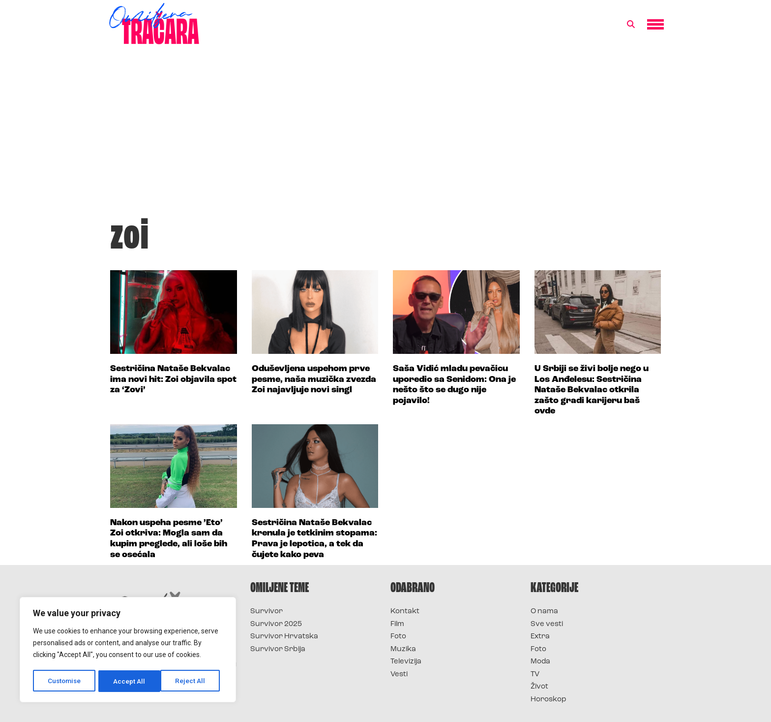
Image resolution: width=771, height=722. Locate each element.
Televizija (405, 661)
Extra (540, 636)
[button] (631, 24)
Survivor (266, 611)
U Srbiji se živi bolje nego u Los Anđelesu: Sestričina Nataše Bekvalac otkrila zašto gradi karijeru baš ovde (591, 390)
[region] (128, 650)
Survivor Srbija (277, 649)
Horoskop (548, 699)
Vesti (399, 674)
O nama (544, 611)
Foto (398, 636)
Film (397, 624)
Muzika (403, 649)
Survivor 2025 (276, 624)
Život (539, 687)
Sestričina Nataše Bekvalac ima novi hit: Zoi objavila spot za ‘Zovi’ (173, 379)
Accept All (192, 681)
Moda (540, 661)
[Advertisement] (385, 135)
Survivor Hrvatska (284, 636)
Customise (64, 681)
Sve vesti (547, 624)
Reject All (130, 681)
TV (535, 674)
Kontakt (404, 611)
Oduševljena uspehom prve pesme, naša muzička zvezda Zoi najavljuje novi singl (314, 379)
